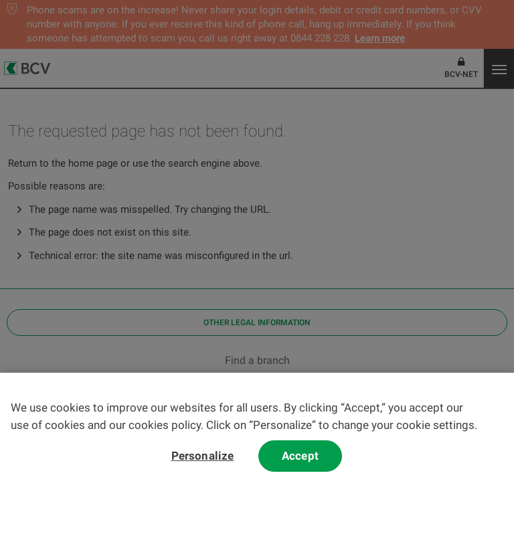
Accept (300, 461)
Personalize (202, 461)
